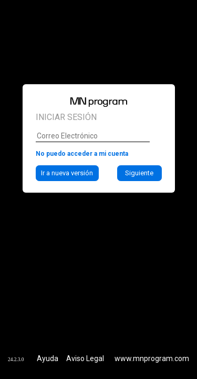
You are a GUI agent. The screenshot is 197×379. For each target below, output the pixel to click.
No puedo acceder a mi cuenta (82, 135)
